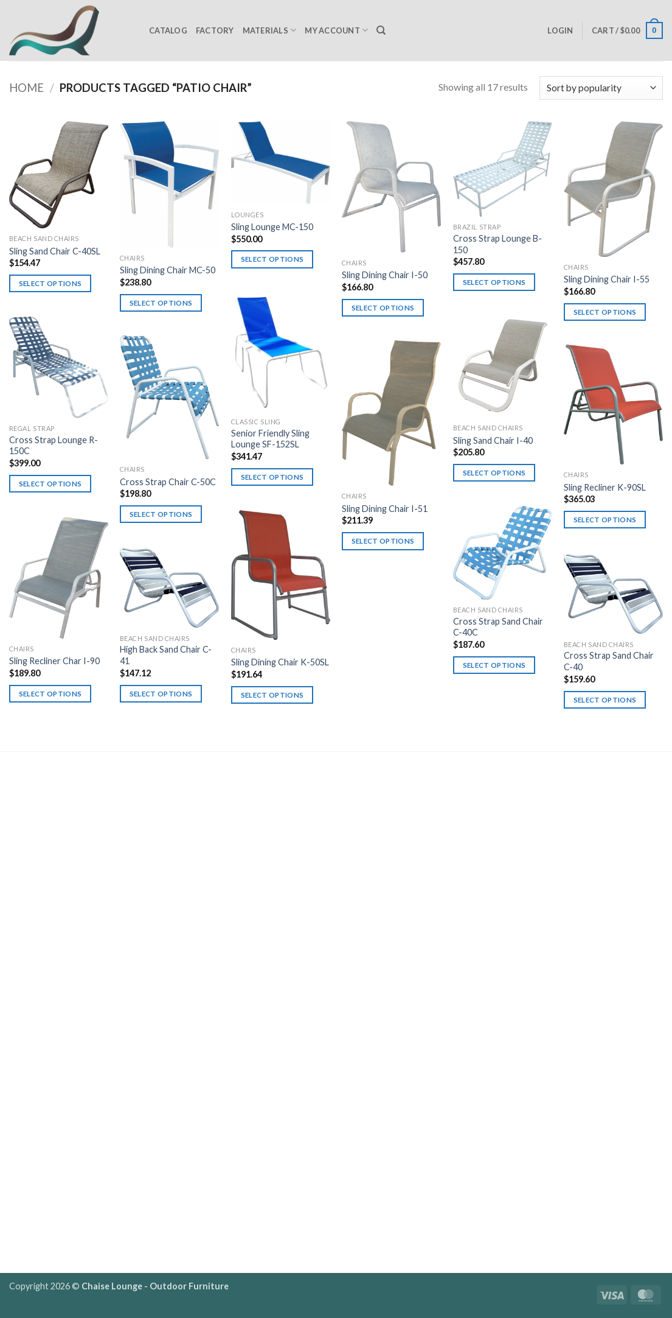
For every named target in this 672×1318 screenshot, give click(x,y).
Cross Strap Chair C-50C (168, 482)
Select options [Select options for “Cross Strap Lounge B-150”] (494, 282)
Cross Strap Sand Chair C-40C (498, 627)
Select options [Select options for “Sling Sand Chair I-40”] (494, 473)
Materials (270, 30)
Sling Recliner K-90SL (605, 487)
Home (26, 87)
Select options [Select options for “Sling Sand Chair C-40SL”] (50, 283)
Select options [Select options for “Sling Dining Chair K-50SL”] (272, 695)
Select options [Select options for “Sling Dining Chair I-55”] (605, 312)
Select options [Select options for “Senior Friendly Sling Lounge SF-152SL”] (272, 477)
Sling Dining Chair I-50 (385, 275)
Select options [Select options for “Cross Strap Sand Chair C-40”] (605, 700)
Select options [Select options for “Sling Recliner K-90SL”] (605, 520)
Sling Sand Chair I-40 (493, 440)
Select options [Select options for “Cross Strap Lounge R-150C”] (50, 484)
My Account (336, 30)
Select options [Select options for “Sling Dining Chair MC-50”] (161, 303)
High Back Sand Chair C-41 (166, 655)
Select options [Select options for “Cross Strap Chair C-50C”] (161, 514)
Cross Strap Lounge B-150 (497, 244)
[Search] (381, 30)
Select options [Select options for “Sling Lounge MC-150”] (272, 259)
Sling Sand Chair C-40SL (54, 251)
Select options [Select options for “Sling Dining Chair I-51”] (383, 541)
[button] (560, 30)
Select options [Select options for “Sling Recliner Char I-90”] (50, 694)
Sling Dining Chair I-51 (385, 508)
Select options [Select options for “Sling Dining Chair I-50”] (383, 308)
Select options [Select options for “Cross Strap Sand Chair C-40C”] (494, 665)
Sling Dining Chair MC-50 (167, 270)
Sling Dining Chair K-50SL (280, 662)
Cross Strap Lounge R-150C (53, 446)
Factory (215, 30)
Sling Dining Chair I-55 (606, 279)
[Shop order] (601, 88)
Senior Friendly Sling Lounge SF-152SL (270, 439)
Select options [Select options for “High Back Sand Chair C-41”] (161, 694)
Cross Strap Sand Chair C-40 (609, 661)
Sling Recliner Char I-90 (54, 661)
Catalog (168, 30)
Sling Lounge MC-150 (272, 227)
